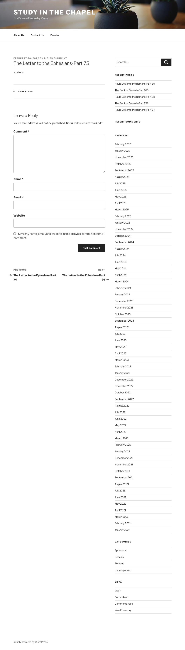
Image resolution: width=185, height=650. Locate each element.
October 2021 (122, 470)
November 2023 (124, 307)
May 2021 (120, 503)
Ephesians (25, 91)
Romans (119, 563)
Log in (118, 590)
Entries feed (121, 597)
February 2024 (123, 287)
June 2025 (121, 189)
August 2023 (122, 327)
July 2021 (120, 490)
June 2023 (121, 340)
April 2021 (120, 510)
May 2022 (120, 425)
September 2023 (124, 320)
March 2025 (122, 209)
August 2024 (122, 248)
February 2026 (123, 144)
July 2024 (120, 255)
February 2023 (123, 366)
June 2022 (120, 418)
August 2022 (122, 405)
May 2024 (120, 268)
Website (19, 215)
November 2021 (124, 464)
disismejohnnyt (55, 58)
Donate (54, 35)
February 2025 (123, 216)
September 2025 (124, 170)
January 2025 (122, 222)
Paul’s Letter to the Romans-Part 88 (135, 96)
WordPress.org (123, 610)
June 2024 (121, 261)
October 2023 (123, 314)
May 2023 (120, 346)
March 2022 (122, 438)
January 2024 (122, 294)
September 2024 (124, 242)
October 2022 (122, 392)
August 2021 (122, 484)
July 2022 (120, 412)
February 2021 (123, 523)
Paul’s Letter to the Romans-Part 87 (135, 109)
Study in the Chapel (54, 12)
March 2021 (121, 516)
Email (18, 197)
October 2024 (123, 235)
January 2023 (122, 372)
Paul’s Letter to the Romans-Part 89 (135, 83)
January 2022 (122, 451)
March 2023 (122, 359)
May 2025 (120, 196)
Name (18, 179)
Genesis (119, 556)
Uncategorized (123, 570)
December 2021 (124, 457)
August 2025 (122, 176)
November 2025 (124, 157)
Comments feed (124, 603)
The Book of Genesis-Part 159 (131, 103)
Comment (21, 131)
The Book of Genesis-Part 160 (132, 90)
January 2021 (122, 529)
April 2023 (120, 353)
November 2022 (124, 386)
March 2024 (122, 281)
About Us (18, 35)
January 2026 (122, 150)
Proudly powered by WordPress (30, 641)
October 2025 (123, 163)
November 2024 (124, 229)
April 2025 (120, 203)
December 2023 (124, 301)
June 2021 (120, 497)
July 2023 (120, 333)
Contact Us (37, 35)
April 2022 (120, 431)
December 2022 (124, 379)
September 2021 (124, 477)
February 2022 (123, 444)
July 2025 (120, 183)
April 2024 (120, 274)
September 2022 (124, 399)
